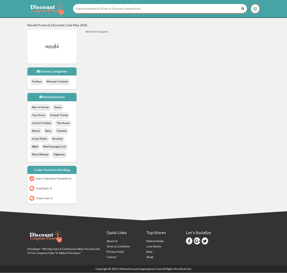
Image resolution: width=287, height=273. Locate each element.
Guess (58, 107)
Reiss (48, 130)
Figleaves (59, 154)
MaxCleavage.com (54, 146)
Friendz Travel (59, 115)
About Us (112, 241)
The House (63, 123)
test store (38, 115)
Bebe (149, 252)
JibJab (150, 257)
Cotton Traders (41, 123)
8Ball (35, 146)
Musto (36, 130)
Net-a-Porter (40, 107)
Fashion (37, 81)
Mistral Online (155, 241)
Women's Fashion (57, 81)
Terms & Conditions (118, 246)
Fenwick (62, 130)
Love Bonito (153, 246)
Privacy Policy (115, 252)
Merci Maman (40, 154)
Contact (111, 257)
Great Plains (39, 138)
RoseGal (57, 138)
